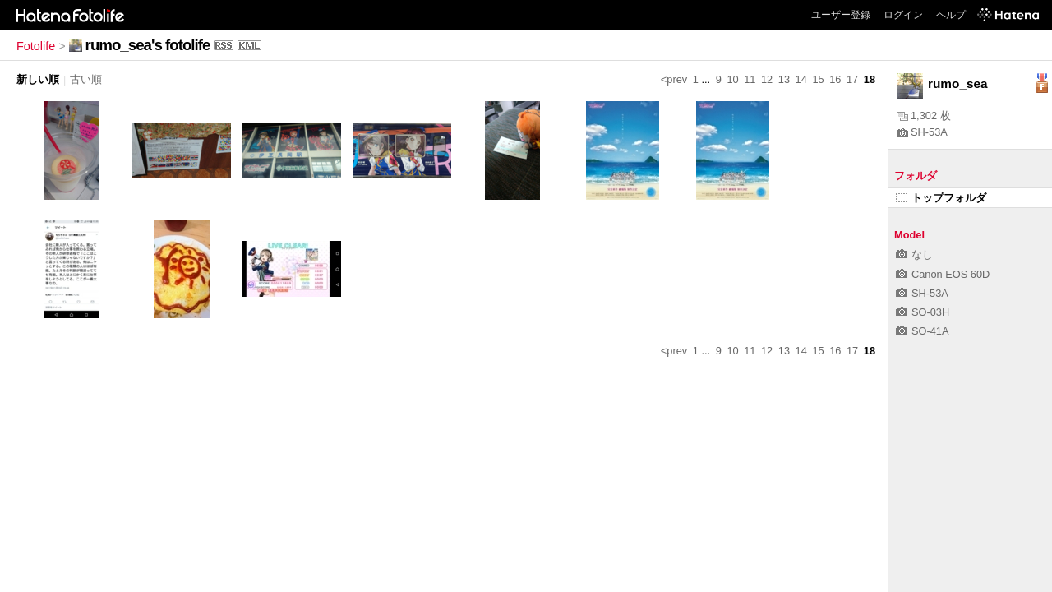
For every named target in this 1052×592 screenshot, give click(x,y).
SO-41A (922, 331)
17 (852, 79)
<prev (674, 79)
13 (784, 79)
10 (732, 79)
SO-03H (922, 312)
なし (914, 254)
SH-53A (922, 132)
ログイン (903, 15)
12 (767, 79)
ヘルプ (951, 15)
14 (801, 79)
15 (818, 79)
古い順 (86, 79)
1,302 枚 (924, 115)
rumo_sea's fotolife (147, 44)
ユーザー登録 (840, 15)
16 (835, 79)
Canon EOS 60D (943, 274)
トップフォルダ (941, 198)
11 (749, 79)
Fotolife (35, 46)
